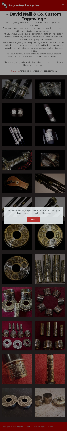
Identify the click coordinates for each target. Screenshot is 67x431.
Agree (33, 219)
